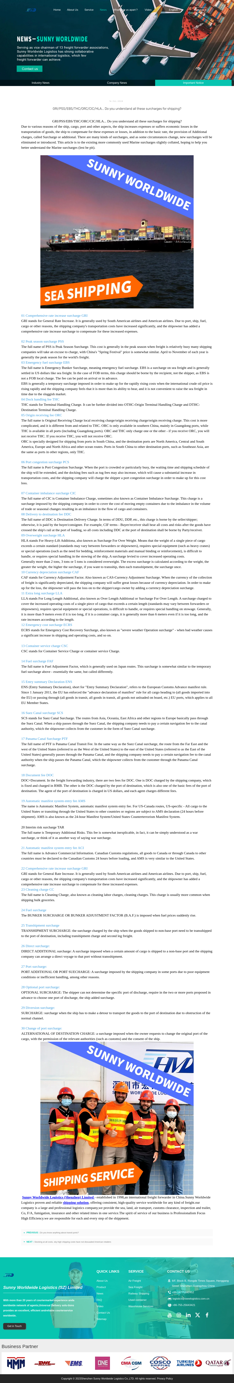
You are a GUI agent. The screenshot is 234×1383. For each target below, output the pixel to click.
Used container (137, 1299)
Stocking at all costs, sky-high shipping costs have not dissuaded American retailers (72, 1242)
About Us (72, 9)
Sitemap (101, 1319)
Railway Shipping (138, 1293)
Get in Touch (14, 1326)
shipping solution (76, 1202)
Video (148, 9)
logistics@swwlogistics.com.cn (191, 1298)
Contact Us (103, 1312)
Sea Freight (135, 1287)
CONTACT (200, 10)
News (103, 9)
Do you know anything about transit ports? (59, 1232)
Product (101, 1287)
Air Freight (134, 1280)
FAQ (99, 1299)
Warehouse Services (140, 1306)
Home (57, 9)
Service (89, 9)
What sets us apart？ (125, 9)
